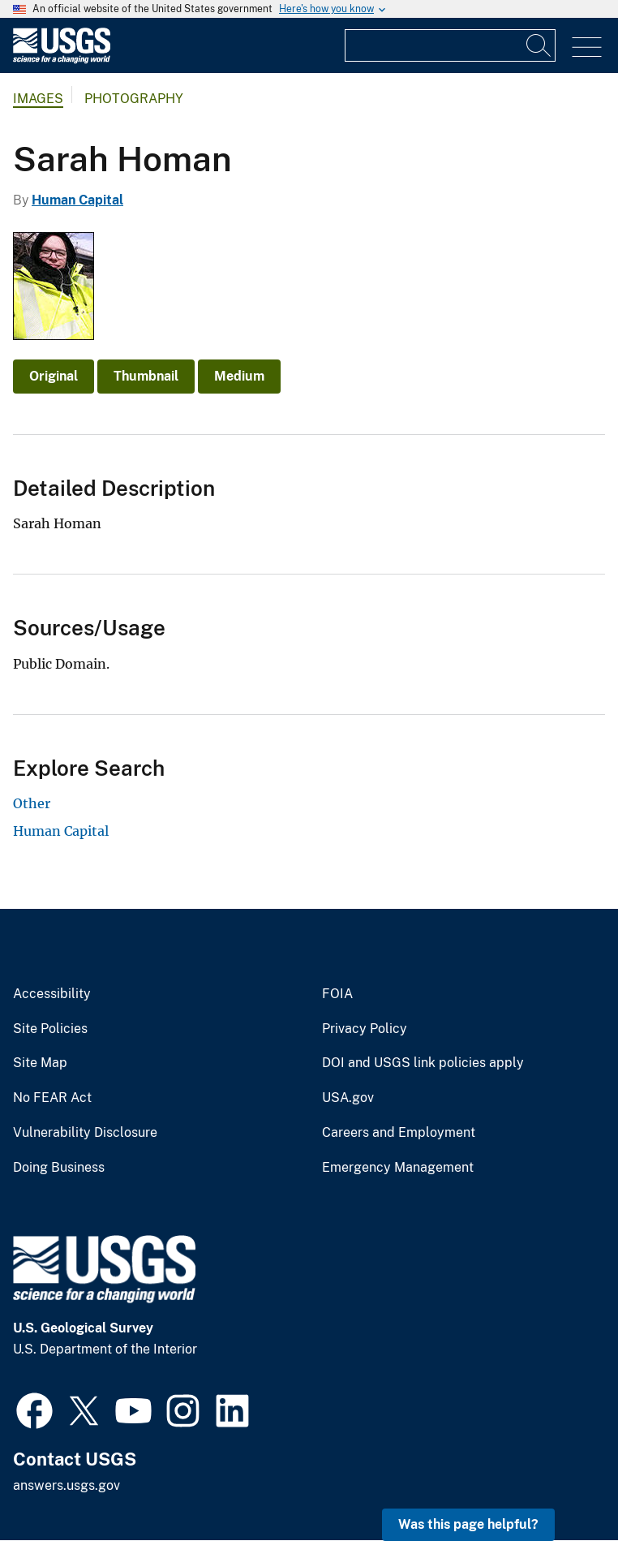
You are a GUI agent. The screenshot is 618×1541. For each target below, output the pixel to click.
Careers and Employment (398, 1133)
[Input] (450, 45)
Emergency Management (398, 1167)
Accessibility (52, 994)
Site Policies (50, 1029)
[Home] (61, 59)
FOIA (337, 994)
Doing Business (59, 1167)
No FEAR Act (52, 1098)
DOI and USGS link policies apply (423, 1063)
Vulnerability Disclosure (85, 1133)
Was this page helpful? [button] (468, 1524)
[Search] (539, 45)
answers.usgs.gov (66, 1485)
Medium (239, 376)
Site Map (40, 1063)
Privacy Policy (364, 1029)
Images (38, 98)
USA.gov (348, 1098)
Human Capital (77, 200)
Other (31, 803)
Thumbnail (146, 376)
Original (53, 376)
